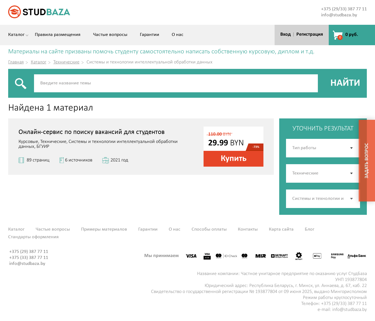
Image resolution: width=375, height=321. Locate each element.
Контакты (248, 229)
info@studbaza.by (339, 15)
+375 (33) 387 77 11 (28, 257)
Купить (234, 158)
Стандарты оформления (33, 237)
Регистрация (309, 34)
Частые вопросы (110, 34)
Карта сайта (281, 229)
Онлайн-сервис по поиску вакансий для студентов (92, 132)
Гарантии (149, 34)
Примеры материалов (104, 229)
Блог (309, 229)
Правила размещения (58, 34)
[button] (352, 198)
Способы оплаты (209, 229)
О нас (177, 34)
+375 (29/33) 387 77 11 (344, 9)
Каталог (16, 34)
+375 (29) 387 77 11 (28, 251)
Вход (285, 34)
